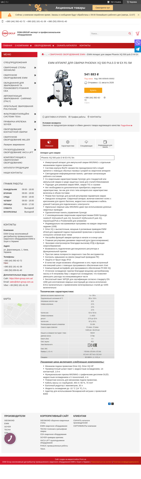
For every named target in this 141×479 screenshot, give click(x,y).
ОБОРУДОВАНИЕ (42, 45)
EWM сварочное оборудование (53, 426)
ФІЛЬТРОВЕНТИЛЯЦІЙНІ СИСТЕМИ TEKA (16, 115)
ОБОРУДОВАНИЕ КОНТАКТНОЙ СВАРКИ (15, 130)
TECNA (7, 430)
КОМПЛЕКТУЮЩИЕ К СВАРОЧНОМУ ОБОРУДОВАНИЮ (15, 160)
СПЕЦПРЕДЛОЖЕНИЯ (15, 62)
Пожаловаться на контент (101, 462)
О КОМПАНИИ (22, 45)
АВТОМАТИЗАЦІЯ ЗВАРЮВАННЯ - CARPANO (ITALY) (17, 99)
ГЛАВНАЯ (7, 45)
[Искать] (129, 33)
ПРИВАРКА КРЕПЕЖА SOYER (15, 122)
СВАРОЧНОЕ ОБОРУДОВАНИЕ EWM (67, 54)
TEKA (42, 449)
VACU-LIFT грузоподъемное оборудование (52, 441)
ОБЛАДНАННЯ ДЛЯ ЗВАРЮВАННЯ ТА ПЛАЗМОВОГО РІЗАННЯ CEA (16, 87)
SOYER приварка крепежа (51, 437)
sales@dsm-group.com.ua (21, 282)
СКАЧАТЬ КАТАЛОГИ (67, 45)
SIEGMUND (9, 420)
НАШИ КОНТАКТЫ (13, 172)
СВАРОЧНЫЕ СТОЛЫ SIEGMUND (15, 68)
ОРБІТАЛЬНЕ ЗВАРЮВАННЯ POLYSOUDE (18, 107)
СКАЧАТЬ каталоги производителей (81, 421)
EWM (6, 423)
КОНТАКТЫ (85, 45)
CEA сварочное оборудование (53, 434)
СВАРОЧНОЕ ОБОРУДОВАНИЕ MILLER (17, 138)
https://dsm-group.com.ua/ (21, 278)
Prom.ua (83, 459)
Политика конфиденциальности (126, 462)
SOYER (7, 427)
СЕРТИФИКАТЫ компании (84, 426)
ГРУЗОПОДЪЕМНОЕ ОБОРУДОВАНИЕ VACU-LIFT (18, 150)
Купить (93, 90)
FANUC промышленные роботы (54, 446)
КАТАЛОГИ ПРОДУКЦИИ (16, 167)
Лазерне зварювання (14, 144)
